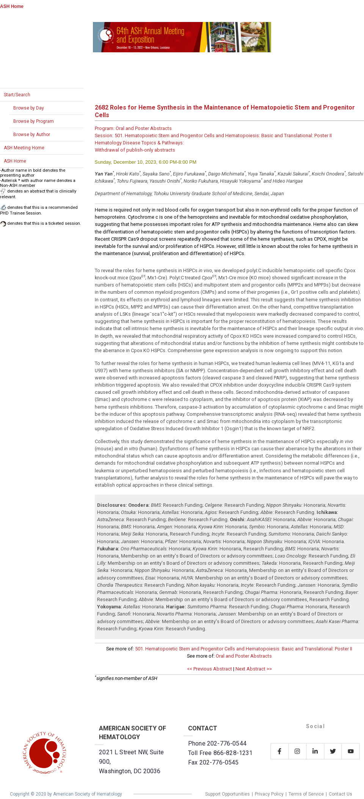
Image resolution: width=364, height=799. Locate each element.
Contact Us (340, 794)
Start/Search (17, 94)
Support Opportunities (227, 794)
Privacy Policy (269, 794)
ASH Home (12, 6)
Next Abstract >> (253, 669)
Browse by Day (28, 108)
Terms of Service (306, 794)
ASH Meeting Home (24, 147)
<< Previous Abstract (209, 669)
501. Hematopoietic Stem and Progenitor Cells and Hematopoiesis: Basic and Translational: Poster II (243, 649)
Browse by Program (33, 121)
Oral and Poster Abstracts (244, 656)
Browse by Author (31, 134)
